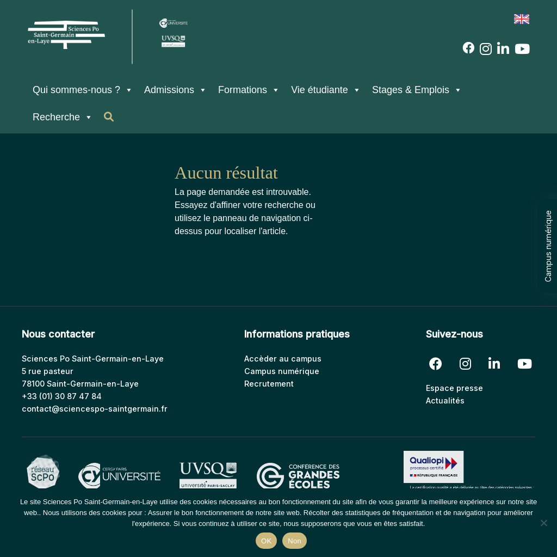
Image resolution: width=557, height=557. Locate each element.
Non (294, 541)
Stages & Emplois (417, 89)
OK (266, 541)
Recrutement (269, 383)
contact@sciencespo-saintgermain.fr (95, 408)
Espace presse (454, 388)
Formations (249, 89)
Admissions (175, 89)
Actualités (445, 400)
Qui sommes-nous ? (83, 89)
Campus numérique (548, 246)
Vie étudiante (326, 89)
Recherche (63, 117)
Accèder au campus (282, 358)
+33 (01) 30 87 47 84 (62, 396)
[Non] (543, 522)
